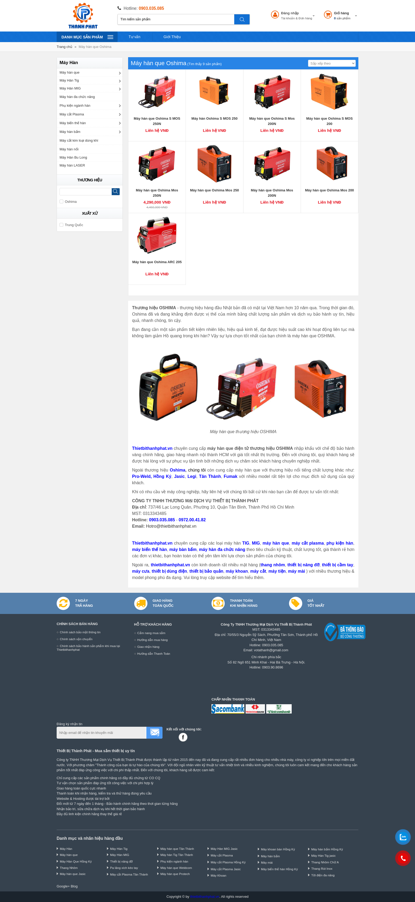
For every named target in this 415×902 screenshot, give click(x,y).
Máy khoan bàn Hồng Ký (278, 849)
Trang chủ (64, 47)
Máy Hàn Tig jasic (323, 855)
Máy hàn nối (69, 149)
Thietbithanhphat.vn (152, 448)
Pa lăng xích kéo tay (124, 867)
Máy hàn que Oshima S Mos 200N (272, 121)
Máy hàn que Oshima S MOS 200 (329, 121)
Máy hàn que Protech (175, 874)
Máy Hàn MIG (70, 88)
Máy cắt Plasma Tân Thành (129, 874)
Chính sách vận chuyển (76, 639)
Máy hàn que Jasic (72, 874)
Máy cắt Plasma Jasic (226, 869)
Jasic (179, 476)
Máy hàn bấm (70, 132)
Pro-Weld (141, 476)
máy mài (297, 571)
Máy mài (267, 862)
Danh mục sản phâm (87, 37)
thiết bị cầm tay (337, 565)
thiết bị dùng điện (169, 571)
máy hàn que (276, 543)
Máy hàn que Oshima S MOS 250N (157, 121)
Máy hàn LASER (72, 165)
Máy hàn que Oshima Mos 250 (214, 190)
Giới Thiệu (172, 37)
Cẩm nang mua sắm (151, 633)
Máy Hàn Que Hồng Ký (76, 861)
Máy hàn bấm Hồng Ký (327, 849)
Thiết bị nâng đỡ (121, 861)
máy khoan (237, 571)
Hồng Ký (163, 476)
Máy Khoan (218, 875)
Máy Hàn (66, 848)
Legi (192, 476)
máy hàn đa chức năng (222, 549)
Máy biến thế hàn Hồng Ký (279, 869)
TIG (245, 543)
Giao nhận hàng (148, 646)
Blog (74, 886)
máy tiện (277, 571)
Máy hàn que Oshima (95, 47)
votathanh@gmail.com (271, 650)
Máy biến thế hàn (73, 123)
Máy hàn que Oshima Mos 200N (272, 193)
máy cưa (140, 571)
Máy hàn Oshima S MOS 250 (214, 118)
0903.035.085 (151, 8)
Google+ (63, 886)
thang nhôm (272, 565)
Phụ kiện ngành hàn (75, 105)
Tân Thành (210, 476)
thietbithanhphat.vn (170, 565)
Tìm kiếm (242, 19)
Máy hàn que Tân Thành (177, 848)
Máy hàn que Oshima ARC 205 (157, 262)
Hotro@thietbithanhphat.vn (171, 526)
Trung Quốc (71, 225)
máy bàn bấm (183, 549)
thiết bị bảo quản (206, 571)
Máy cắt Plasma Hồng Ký (228, 862)
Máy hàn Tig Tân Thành (176, 854)
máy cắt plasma (308, 543)
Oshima (177, 470)
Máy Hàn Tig (69, 80)
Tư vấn (134, 37)
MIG (256, 543)
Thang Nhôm (69, 867)
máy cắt (258, 571)
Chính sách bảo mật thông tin (80, 632)
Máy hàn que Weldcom (176, 867)
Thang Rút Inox (321, 868)
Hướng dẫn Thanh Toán (153, 653)
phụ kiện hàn (339, 543)
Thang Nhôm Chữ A (325, 862)
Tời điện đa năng (323, 875)
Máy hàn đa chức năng (77, 97)
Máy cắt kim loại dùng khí (79, 140)
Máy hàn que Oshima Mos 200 (329, 190)
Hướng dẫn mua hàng (152, 639)
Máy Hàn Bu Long (73, 157)
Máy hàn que (69, 72)
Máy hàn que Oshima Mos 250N (157, 193)
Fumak (230, 476)
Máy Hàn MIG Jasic (224, 848)
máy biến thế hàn (149, 549)
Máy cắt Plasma (72, 114)
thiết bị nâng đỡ (303, 565)
